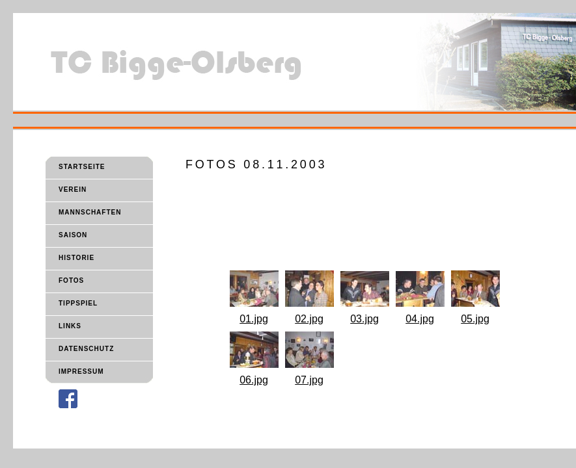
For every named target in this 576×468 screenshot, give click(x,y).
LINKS (70, 326)
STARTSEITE (82, 166)
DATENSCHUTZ (86, 348)
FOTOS (71, 280)
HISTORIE (76, 257)
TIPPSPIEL (78, 303)
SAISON (73, 235)
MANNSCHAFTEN (90, 212)
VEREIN (73, 189)
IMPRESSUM (81, 371)
